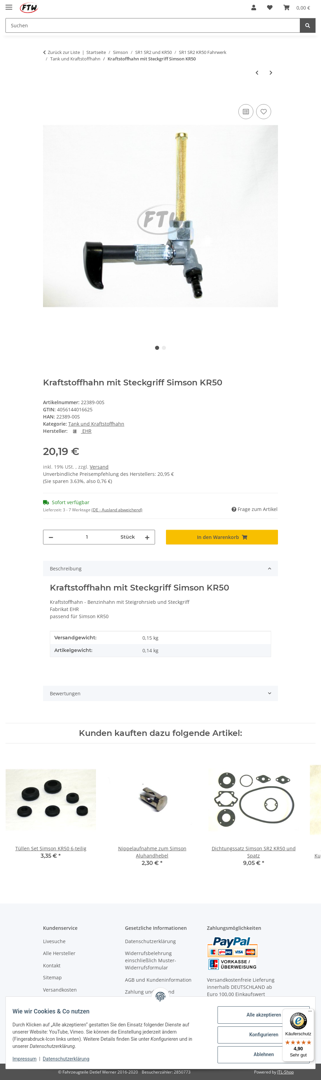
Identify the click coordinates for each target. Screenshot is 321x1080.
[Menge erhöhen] (147, 537)
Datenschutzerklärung (70, 1059)
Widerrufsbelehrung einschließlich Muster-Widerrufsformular (150, 960)
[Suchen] (308, 25)
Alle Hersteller (59, 953)
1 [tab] (157, 348)
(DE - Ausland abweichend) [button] (117, 510)
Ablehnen (259, 1054)
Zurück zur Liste (64, 52)
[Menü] (310, 1013)
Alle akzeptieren (259, 1015)
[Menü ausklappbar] (8, 4)
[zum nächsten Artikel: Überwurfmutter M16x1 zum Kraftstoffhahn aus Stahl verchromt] (271, 72)
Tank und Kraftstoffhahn (96, 424)
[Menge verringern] (50, 537)
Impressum (29, 1059)
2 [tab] (164, 348)
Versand (99, 467)
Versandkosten (60, 989)
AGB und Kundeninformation (158, 980)
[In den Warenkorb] (48, 95)
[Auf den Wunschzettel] (263, 111)
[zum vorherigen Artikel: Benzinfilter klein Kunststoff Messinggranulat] (257, 72)
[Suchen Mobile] (152, 25)
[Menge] (87, 537)
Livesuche (54, 941)
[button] (254, 7)
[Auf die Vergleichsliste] (245, 111)
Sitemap (52, 977)
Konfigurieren (259, 1034)
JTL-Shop (285, 1072)
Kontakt (51, 965)
